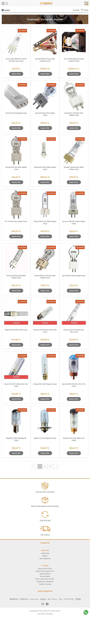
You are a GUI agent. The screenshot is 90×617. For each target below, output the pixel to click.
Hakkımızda (45, 553)
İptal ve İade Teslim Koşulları (45, 579)
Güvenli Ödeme (45, 576)
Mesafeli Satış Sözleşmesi (45, 581)
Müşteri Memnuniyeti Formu (45, 571)
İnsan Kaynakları (45, 558)
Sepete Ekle (16, 74)
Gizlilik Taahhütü (45, 574)
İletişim (45, 556)
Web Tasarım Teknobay (45, 614)
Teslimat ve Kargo (45, 584)
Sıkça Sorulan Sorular (45, 568)
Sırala (77, 10)
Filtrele (86, 10)
